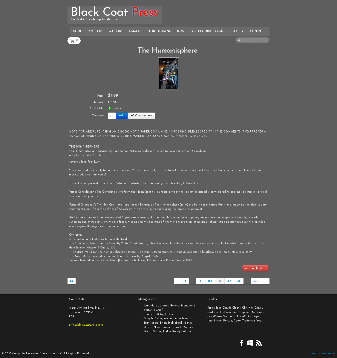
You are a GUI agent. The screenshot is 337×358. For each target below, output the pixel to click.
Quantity (98, 115)
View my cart (141, 115)
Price (100, 95)
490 (256, 281)
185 (210, 281)
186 (220, 281)
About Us (95, 31)
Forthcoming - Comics (208, 31)
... (192, 281)
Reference (97, 102)
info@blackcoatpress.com (86, 325)
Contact (257, 31)
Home (77, 31)
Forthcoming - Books (166, 31)
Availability (96, 108)
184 (201, 281)
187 (229, 281)
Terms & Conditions (322, 353)
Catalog (135, 31)
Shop (238, 31)
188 (238, 281)
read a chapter (255, 268)
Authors (116, 31)
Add (121, 115)
